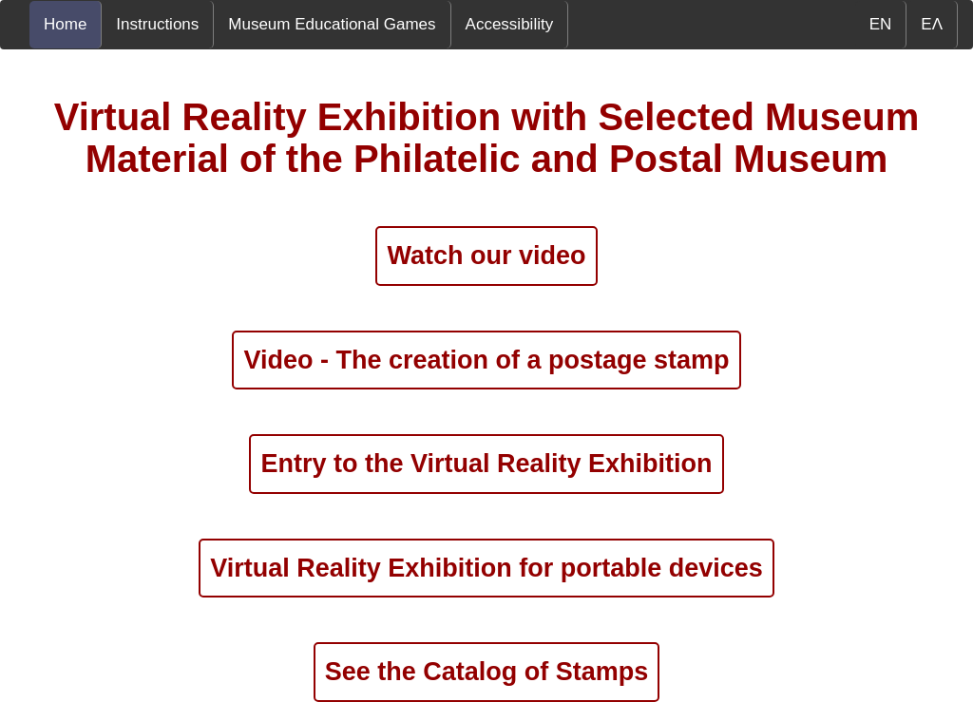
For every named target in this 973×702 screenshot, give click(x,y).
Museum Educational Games (331, 24)
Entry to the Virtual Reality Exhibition (486, 463)
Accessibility (510, 24)
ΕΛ (932, 24)
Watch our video (486, 255)
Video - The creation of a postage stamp (486, 360)
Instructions (157, 24)
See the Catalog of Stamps (487, 671)
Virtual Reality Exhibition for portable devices (486, 568)
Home (65, 24)
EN (880, 24)
